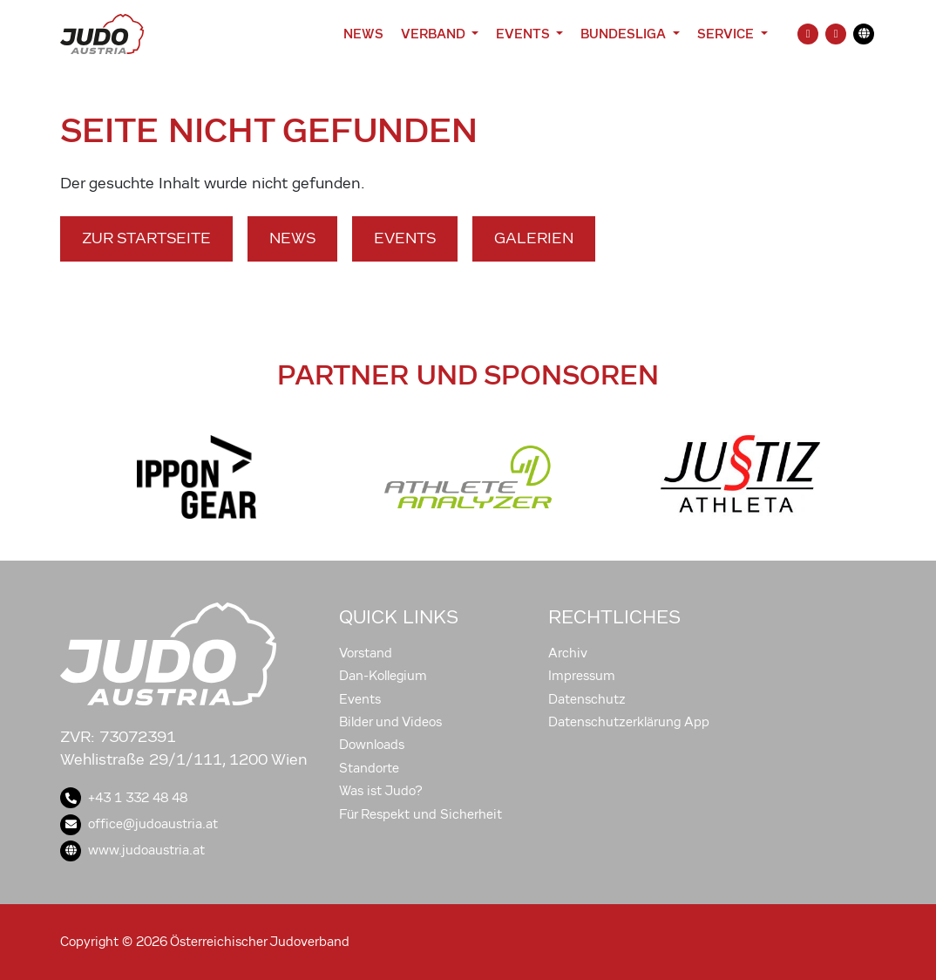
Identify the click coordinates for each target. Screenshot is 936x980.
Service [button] (727, 33)
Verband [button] (434, 33)
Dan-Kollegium (383, 676)
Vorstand (365, 653)
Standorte (369, 768)
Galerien (533, 238)
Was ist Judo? (381, 791)
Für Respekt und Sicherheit (420, 814)
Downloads (371, 744)
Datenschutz (587, 699)
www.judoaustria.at (132, 850)
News (363, 33)
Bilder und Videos (390, 722)
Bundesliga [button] (624, 33)
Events (405, 238)
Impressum (581, 676)
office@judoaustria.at (139, 824)
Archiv (567, 653)
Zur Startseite (146, 238)
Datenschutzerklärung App (628, 722)
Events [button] (524, 33)
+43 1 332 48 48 (123, 798)
